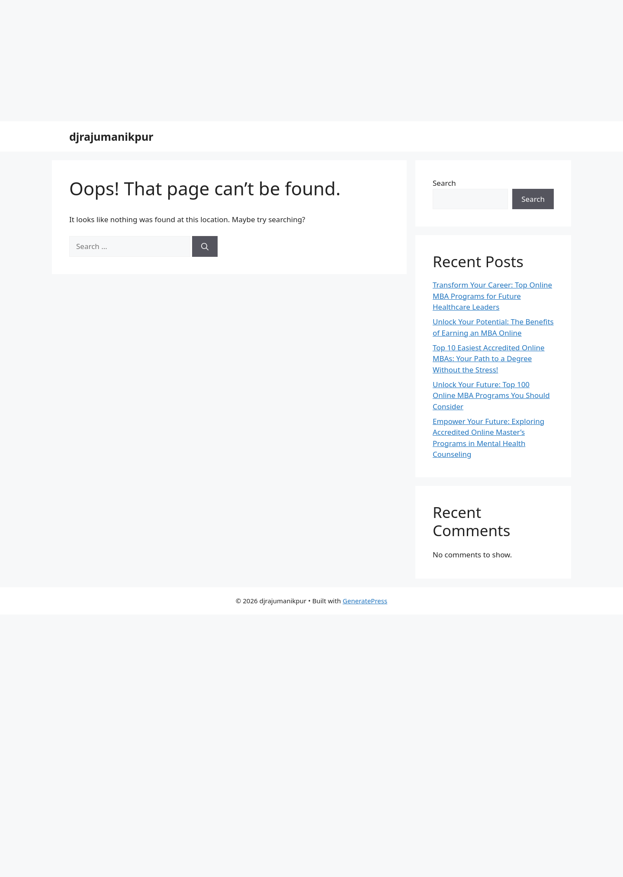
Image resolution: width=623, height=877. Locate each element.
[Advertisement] (259, 60)
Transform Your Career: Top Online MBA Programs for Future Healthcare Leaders (492, 296)
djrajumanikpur (111, 136)
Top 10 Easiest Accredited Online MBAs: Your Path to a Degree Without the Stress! (489, 359)
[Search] (205, 246)
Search (444, 183)
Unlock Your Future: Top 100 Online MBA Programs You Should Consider (491, 395)
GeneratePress (365, 600)
